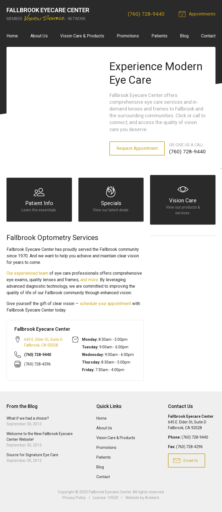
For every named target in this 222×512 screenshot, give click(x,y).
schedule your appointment (105, 303)
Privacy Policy (74, 497)
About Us (39, 35)
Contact (208, 35)
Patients (159, 35)
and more (89, 279)
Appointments (197, 13)
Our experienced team (27, 273)
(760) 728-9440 (146, 14)
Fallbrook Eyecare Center (110, 492)
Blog (184, 35)
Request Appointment (137, 148)
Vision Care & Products (82, 35)
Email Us (185, 460)
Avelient (152, 497)
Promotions (128, 35)
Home (12, 35)
